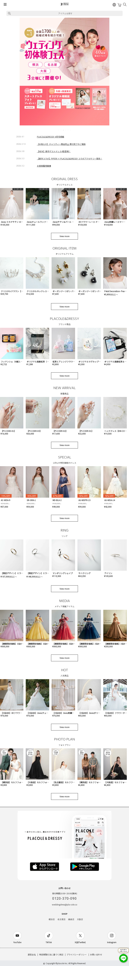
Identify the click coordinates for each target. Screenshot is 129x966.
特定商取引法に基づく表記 (51, 954)
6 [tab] (70, 130)
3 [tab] (63, 130)
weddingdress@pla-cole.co (64, 904)
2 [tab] (61, 130)
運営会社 (32, 954)
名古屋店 (61, 919)
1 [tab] (59, 130)
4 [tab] (66, 130)
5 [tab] (68, 130)
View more (64, 236)
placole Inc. (62, 963)
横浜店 (52, 919)
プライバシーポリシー (77, 954)
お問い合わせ (96, 954)
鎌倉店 (71, 919)
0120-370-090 (64, 898)
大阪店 (80, 919)
